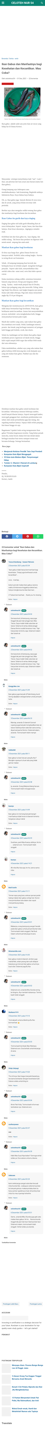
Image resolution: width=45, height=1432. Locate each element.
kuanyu (11, 806)
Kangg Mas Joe (14, 686)
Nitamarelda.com (15, 951)
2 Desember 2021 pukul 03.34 (19, 566)
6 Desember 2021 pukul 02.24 (19, 1179)
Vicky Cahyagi (14, 1068)
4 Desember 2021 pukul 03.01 (21, 922)
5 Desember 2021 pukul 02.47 (19, 1128)
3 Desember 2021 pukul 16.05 (19, 955)
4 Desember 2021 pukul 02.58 (21, 782)
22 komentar (33, 78)
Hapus (15, 599)
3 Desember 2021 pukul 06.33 (21, 718)
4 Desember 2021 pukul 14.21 (21, 863)
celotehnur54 (15, 610)
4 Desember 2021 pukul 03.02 (21, 986)
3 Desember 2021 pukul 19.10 (19, 1016)
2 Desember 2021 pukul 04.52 (21, 650)
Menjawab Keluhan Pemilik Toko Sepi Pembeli (23, 451)
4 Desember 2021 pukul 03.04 (21, 1100)
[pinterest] (27, 536)
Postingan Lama (36, 1304)
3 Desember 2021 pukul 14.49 (19, 810)
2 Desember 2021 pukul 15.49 (19, 690)
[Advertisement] (22, 31)
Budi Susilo (13, 887)
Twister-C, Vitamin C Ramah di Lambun (20, 463)
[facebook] (7, 536)
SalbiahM (12, 750)
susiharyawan (14, 1124)
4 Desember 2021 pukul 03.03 (21, 1042)
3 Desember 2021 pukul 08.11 (19, 754)
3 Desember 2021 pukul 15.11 (19, 891)
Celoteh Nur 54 (22, 3)
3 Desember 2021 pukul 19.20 (19, 1072)
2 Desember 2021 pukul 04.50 (21, 614)
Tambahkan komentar (9, 1242)
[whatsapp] (38, 536)
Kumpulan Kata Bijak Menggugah (17, 454)
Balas (10, 599)
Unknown (12, 1175)
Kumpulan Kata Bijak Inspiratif (16, 466)
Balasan (9, 605)
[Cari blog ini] (42, 3)
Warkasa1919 (13, 1012)
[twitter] (17, 536)
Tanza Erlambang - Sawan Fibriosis (21, 562)
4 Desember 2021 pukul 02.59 (21, 838)
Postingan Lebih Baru (10, 1304)
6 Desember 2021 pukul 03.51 (21, 1213)
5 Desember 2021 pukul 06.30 (21, 1151)
